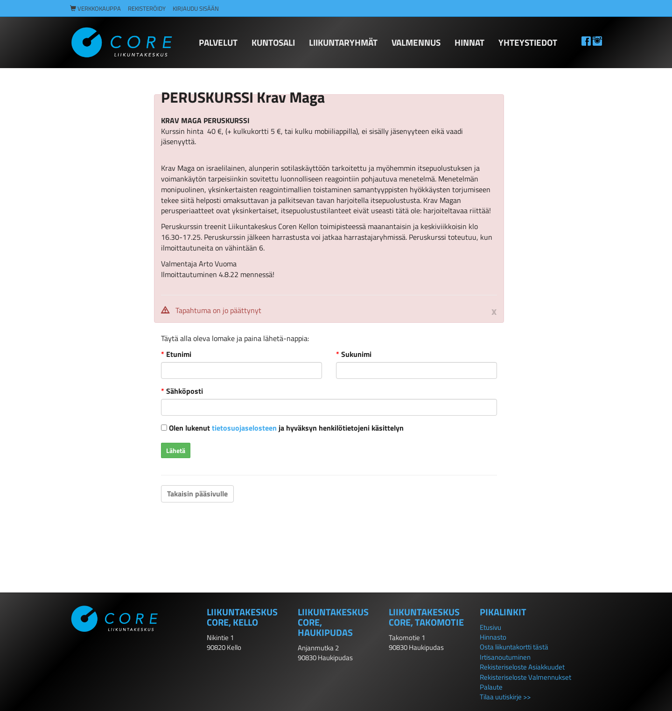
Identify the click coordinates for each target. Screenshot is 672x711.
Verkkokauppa (95, 8)
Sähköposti (182, 391)
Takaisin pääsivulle (197, 493)
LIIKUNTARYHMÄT (343, 42)
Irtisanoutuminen (505, 657)
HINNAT (469, 42)
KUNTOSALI (273, 42)
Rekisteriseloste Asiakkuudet (522, 667)
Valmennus (416, 42)
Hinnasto (493, 637)
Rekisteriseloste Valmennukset (525, 677)
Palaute (491, 687)
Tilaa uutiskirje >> (505, 696)
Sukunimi (353, 354)
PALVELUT (218, 42)
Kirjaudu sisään (196, 8)
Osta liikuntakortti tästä (514, 646)
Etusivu (490, 627)
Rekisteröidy (147, 8)
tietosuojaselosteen (244, 427)
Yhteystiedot (527, 42)
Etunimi (176, 354)
